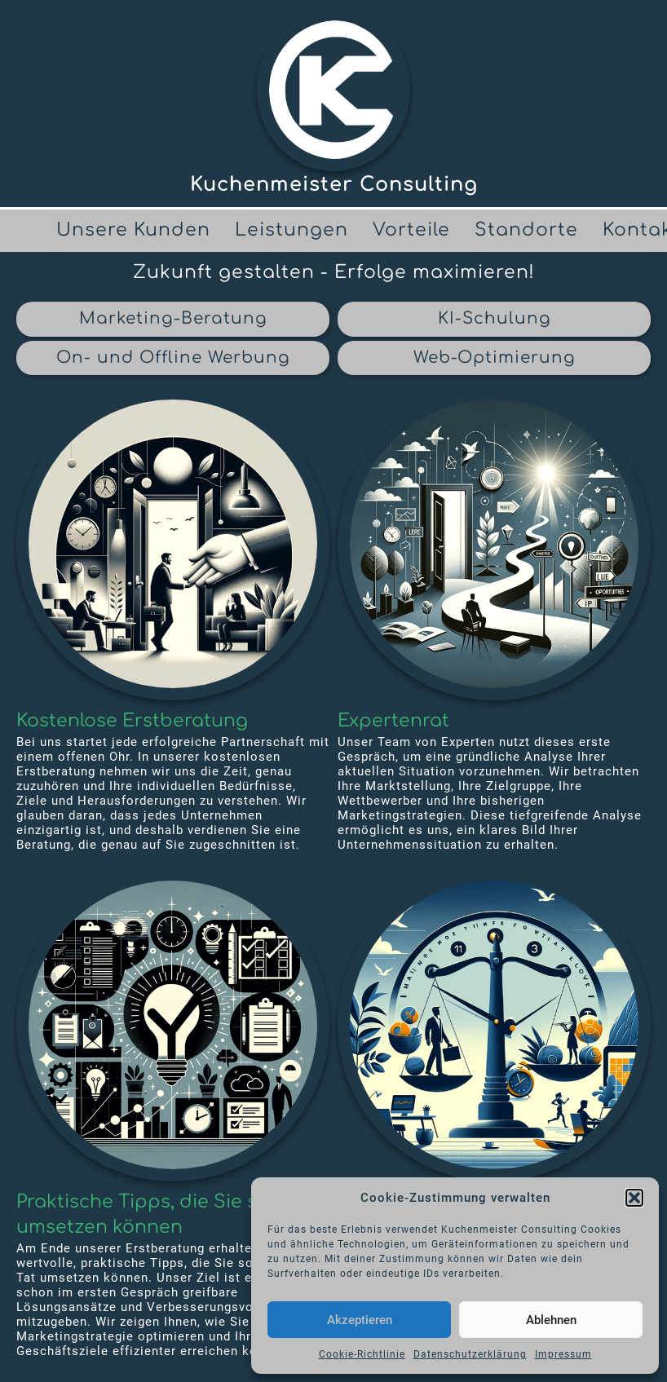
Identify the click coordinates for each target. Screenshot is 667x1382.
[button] (634, 1198)
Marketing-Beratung (173, 318)
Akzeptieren (359, 1320)
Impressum (563, 1354)
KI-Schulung (494, 318)
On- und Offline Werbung (173, 357)
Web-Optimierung (494, 357)
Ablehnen (551, 1320)
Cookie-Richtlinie (362, 1354)
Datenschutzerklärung (470, 1354)
